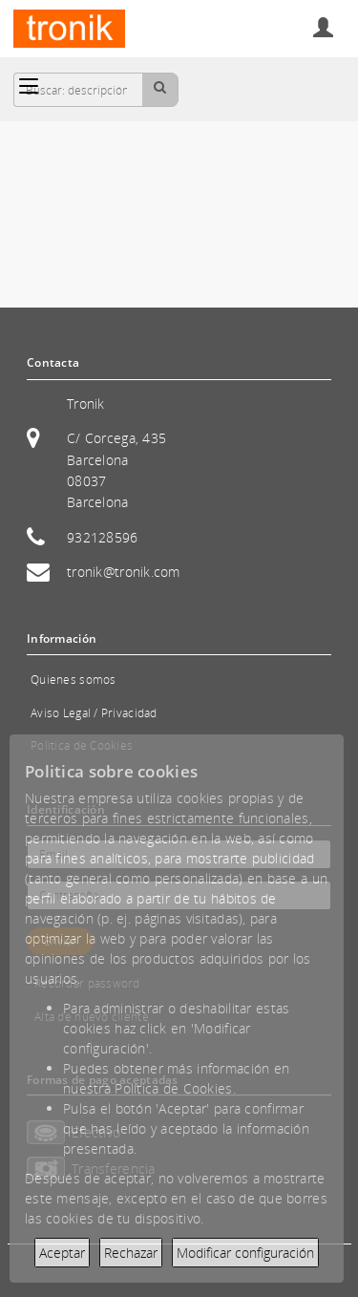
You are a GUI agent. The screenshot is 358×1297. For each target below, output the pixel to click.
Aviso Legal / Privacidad (94, 713)
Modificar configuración (245, 1253)
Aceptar (62, 1253)
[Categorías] (28, 86)
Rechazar (131, 1253)
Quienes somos (73, 679)
